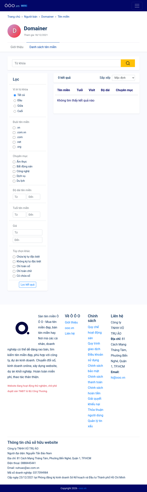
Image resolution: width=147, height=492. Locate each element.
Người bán (30, 16)
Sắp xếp (105, 77)
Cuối (20, 111)
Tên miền (63, 16)
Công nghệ (23, 171)
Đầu (19, 100)
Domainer (47, 16)
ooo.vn (83, 488)
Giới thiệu (17, 47)
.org (19, 146)
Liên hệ (70, 333)
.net (19, 141)
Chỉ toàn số (23, 266)
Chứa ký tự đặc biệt (28, 256)
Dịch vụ (21, 176)
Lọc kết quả (27, 284)
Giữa (20, 105)
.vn (18, 127)
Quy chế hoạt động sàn (95, 332)
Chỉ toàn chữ (24, 271)
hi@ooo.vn (118, 377)
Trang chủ (13, 16)
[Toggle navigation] (137, 6)
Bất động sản (24, 166)
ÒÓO (16, 5)
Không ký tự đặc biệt (29, 261)
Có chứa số (23, 275)
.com (20, 137)
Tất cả (21, 95)
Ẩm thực (22, 161)
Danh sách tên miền (42, 47)
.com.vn (21, 132)
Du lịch (21, 180)
